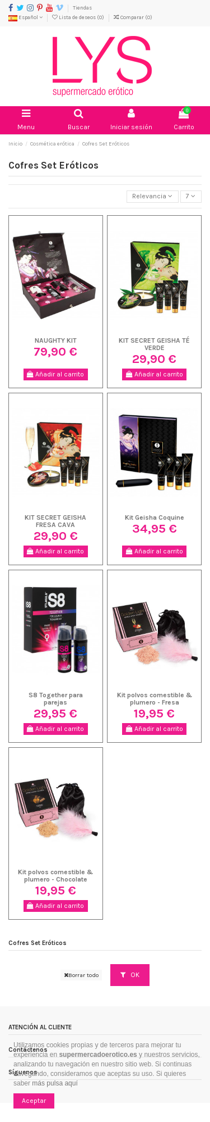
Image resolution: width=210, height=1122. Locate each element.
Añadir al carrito (55, 374)
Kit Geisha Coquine (154, 517)
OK (129, 975)
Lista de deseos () (78, 17)
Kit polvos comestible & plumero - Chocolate (55, 875)
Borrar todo (81, 975)
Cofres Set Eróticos (37, 943)
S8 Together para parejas (56, 698)
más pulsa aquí (54, 1083)
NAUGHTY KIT (56, 340)
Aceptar (34, 1101)
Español (25, 17)
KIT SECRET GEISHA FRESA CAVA (55, 521)
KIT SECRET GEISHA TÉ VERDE (154, 344)
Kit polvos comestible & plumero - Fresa (154, 698)
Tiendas (82, 7)
